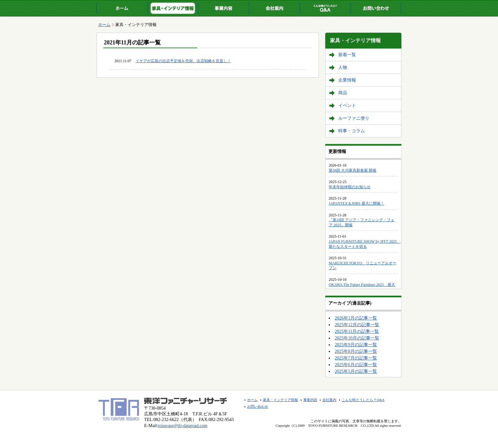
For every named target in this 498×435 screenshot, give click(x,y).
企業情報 (347, 80)
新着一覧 (347, 54)
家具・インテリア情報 (172, 8)
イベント (347, 105)
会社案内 (274, 8)
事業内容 (223, 8)
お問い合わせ (376, 8)
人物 (342, 67)
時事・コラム (351, 131)
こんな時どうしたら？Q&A (325, 8)
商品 (342, 92)
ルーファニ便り (353, 118)
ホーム (122, 8)
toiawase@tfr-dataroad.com (182, 425)
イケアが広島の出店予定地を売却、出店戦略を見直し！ (183, 61)
